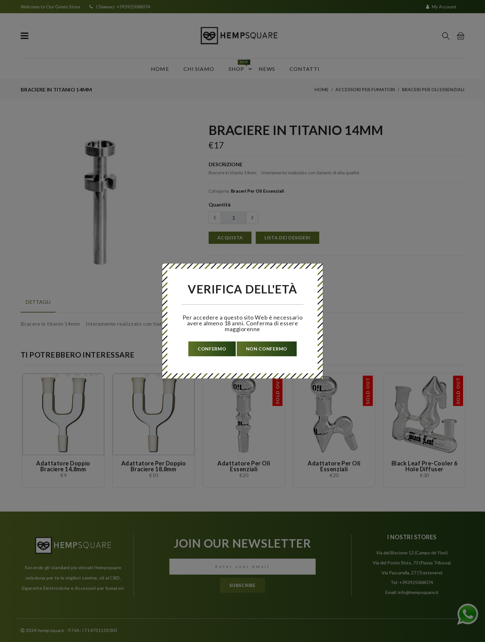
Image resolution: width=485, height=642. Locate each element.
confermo (212, 348)
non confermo (266, 348)
